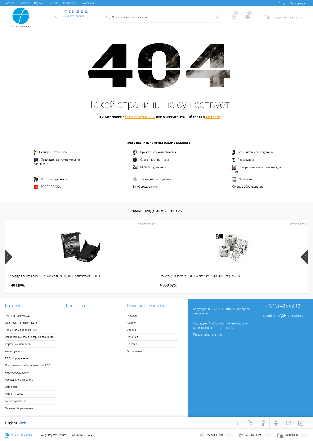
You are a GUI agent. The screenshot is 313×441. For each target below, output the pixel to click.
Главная (10, 3)
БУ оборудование (145, 186)
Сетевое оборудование (247, 186)
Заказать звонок (74, 16)
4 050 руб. (92, 285)
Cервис (38, 3)
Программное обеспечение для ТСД (256, 169)
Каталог (24, 3)
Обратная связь (20, 435)
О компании (87, 3)
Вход (282, 3)
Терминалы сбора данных (252, 152)
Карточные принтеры (151, 159)
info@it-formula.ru (288, 315)
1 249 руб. (172, 285)
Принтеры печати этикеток (154, 152)
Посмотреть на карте (207, 334)
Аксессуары (243, 159)
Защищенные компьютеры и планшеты (56, 162)
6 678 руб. (243, 285)
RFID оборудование (50, 179)
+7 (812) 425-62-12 (53, 435)
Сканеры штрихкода (50, 152)
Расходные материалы (152, 179)
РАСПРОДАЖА (47, 186)
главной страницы (140, 117)
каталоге (212, 117)
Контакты (69, 3)
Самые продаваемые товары (157, 211)
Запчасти (242, 179)
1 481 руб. (16, 285)
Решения (53, 3)
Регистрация (297, 3)
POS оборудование (149, 167)
